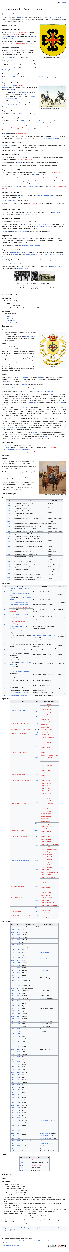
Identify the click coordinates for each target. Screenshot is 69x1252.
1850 (18, 1062)
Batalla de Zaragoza (46, 714)
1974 (5, 260)
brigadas (22, 245)
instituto (14, 181)
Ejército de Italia (44, 952)
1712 (18, 937)
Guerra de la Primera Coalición (19, 803)
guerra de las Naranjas (21, 133)
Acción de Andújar (46, 841)
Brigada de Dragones (42, 183)
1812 (36, 882)
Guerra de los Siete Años (18, 774)
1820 (8, 518)
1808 (7, 447)
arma (5, 427)
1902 (18, 1125)
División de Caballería (20, 231)
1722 (4, 598)
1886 (18, 1102)
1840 (16, 165)
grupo (51, 260)
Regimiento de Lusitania (16, 640)
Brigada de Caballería (46, 1120)
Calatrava (27, 214)
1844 (5, 172)
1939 (5, 212)
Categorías (6, 1228)
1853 (18, 1067)
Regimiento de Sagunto (39, 640)
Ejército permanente (29, 1228)
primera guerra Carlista (26, 159)
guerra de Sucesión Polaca (24, 79)
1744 (36, 746)
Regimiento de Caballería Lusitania (19, 631)
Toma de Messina (45, 724)
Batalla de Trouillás (46, 811)
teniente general (15, 92)
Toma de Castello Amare (47, 722)
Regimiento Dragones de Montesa (19, 671)
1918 (18, 1130)
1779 (18, 985)
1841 (8, 528)
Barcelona (5, 70)
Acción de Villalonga (46, 795)
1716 (18, 945)
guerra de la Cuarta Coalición (30, 138)
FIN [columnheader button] (18, 924)
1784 (18, 988)
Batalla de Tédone (46, 768)
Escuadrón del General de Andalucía (23, 14)
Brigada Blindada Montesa (33, 254)
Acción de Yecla (45, 882)
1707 (8, 506)
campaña (24, 64)
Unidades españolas (55, 1228)
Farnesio (60, 68)
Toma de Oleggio (45, 752)
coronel (11, 145)
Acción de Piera (45, 900)
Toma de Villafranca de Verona (49, 755)
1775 (18, 980)
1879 (18, 1092)
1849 (8, 536)
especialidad (11, 427)
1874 (8, 544)
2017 (39, 266)
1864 (18, 1082)
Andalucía (12, 70)
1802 (18, 1011)
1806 (18, 1016)
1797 (18, 1001)
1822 (18, 1044)
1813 (18, 1029)
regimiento (5, 36)
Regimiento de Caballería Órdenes (18, 43)
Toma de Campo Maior (47, 826)
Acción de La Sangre (46, 788)
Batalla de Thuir (45, 808)
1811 (4, 609)
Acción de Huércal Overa (48, 877)
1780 (36, 780)
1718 (25, 52)
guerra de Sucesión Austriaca (26, 128)
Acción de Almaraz (46, 839)
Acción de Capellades (47, 897)
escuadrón (16, 186)
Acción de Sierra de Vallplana (49, 905)
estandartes (25, 384)
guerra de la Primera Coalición (20, 130)
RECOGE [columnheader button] (44, 586)
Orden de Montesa (29, 336)
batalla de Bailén (51, 447)
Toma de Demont (45, 745)
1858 (18, 1074)
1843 (25, 394)
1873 (36, 911)
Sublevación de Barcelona (48, 918)
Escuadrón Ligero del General (18, 624)
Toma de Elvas (45, 829)
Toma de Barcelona (46, 717)
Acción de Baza (45, 869)
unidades (51, 17)
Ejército (40, 150)
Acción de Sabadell (46, 890)
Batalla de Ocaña (45, 864)
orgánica (15, 260)
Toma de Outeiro (45, 778)
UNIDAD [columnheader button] (29, 500)
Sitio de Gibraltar (45, 780)
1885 (5, 181)
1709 (18, 932)
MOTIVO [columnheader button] (54, 500)
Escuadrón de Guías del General (19, 621)
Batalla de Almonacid (46, 859)
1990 (37, 263)
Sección (8, 320)
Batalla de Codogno (46, 762)
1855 (18, 1072)
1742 (18, 965)
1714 (36, 717)
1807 (36, 836)
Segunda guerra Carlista (17, 897)
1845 (18, 1056)
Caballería (14, 1230)
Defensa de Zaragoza (47, 908)
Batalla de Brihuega (46, 712)
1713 (18, 939)
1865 (8, 541)
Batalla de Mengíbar (46, 852)
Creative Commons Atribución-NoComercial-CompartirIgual (37, 1240)
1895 (5, 186)
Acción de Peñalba (46, 709)
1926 (18, 1133)
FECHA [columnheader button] (9, 500)
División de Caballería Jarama (42, 224)
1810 (36, 869)
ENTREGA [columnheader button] (20, 586)
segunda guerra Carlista (55, 172)
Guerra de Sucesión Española (19, 710)
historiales (15, 254)
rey (26, 121)
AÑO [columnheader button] (36, 701)
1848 (36, 900)
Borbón (55, 68)
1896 (36, 915)
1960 (23, 238)
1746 (36, 764)
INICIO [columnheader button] (13, 924)
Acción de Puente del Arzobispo (49, 844)
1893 (18, 1115)
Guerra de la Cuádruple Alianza (19, 723)
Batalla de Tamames (46, 867)
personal (6, 68)
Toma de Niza (44, 750)
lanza (21, 174)
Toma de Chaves (45, 775)
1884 (18, 1100)
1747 (18, 972)
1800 (18, 1006)
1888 (18, 1107)
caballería (58, 17)
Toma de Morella (45, 887)
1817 (18, 1034)
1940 (18, 421)
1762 (36, 774)
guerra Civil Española (35, 203)
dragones (12, 123)
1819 (18, 1039)
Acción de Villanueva (46, 879)
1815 (18, 1031)
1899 (7, 183)
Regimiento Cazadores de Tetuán (46, 195)
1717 (18, 947)
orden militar (19, 17)
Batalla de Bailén (45, 846)
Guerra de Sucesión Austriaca (19, 752)
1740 (18, 962)
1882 (18, 1097)
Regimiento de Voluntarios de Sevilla (20, 607)
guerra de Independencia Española (49, 138)
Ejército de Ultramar (34, 186)
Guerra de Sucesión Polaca (18, 733)
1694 (24, 94)
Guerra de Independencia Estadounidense (22, 780)
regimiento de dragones (44, 77)
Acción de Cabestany (46, 783)
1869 (18, 1090)
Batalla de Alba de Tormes (48, 857)
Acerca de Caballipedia (7, 1245)
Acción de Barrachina (47, 885)
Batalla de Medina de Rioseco (49, 849)
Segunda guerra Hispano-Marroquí (20, 729)
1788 (21, 1170)
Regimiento (6, 1230)
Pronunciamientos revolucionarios (20, 908)
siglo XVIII (16, 126)
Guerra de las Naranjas (17, 830)
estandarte (42, 377)
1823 (26, 150)
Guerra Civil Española (17, 918)
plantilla (26, 41)
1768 (21, 1167)
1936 (14, 418)
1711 (18, 934)
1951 (5, 231)
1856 (36, 908)
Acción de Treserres (46, 793)
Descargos (16, 1245)
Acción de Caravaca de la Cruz (49, 872)
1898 (18, 1120)
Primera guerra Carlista (17, 886)
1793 (36, 802)
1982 (14, 432)
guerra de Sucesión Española (10, 105)
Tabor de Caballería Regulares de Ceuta (15, 449)
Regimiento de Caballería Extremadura (44, 635)
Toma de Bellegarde (46, 816)
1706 (14, 85)
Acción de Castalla (46, 874)
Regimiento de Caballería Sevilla (19, 604)
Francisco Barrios (36, 1165)
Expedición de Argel (46, 729)
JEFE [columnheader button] (39, 1157)
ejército (30, 61)
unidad (7, 50)
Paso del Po (44, 760)
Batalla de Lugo (45, 862)
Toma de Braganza (46, 773)
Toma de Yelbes (45, 834)
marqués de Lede (7, 63)
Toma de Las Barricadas (47, 747)
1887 (18, 1105)
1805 (18, 1013)
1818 (4, 614)
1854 (18, 1069)
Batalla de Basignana (46, 757)
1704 (6, 19)
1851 (8, 539)
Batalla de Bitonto (45, 732)
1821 (5, 145)
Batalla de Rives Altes (47, 803)
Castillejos (38, 245)
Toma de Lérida (45, 707)
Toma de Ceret (45, 818)
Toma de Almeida (45, 770)
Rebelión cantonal (16, 911)
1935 (5, 200)
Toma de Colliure (45, 821)
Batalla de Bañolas (46, 798)
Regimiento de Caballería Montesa (19, 602)
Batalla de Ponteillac (46, 801)
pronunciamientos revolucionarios (40, 178)
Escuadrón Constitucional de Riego (19, 618)
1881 (18, 1095)
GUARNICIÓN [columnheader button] (30, 924)
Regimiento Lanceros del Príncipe (43, 226)
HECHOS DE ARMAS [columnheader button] (49, 701)
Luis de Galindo (20, 85)
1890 (18, 1110)
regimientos (40, 68)
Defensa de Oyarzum (46, 824)
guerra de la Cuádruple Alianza (36, 126)
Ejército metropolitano (42, 1228)
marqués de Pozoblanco (15, 34)
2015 (24, 266)
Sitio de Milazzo (45, 719)
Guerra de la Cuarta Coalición (19, 836)
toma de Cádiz (35, 452)
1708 (8, 508)
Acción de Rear (45, 790)
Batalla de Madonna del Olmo (49, 742)
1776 (12, 985)
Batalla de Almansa (46, 704)
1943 (23, 224)
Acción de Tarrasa (46, 892)
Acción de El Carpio (46, 854)
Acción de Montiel (46, 910)
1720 (5, 57)
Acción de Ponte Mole (47, 740)
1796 (18, 998)
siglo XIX (15, 178)
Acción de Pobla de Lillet (47, 902)
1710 (36, 712)
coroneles (31, 105)
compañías (11, 89)
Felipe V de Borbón (23, 32)
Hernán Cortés (29, 245)
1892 (18, 1112)
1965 (11, 19)
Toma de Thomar (45, 836)
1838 (5, 157)
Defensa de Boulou (46, 813)
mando (10, 57)
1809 (36, 860)
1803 (26, 136)
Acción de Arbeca (45, 895)
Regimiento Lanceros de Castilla (19, 614)
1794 (36, 824)
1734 (36, 732)
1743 (18, 967)
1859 (18, 1077)
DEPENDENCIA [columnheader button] (48, 924)
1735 (13, 77)
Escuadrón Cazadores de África (18, 695)
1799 (18, 1003)
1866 (18, 1087)
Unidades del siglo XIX (16, 1228)
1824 (19, 391)
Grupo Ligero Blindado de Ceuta (18, 252)
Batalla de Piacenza (46, 765)
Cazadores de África (21, 268)
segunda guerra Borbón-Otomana (55, 126)
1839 (8, 523)
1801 (5, 133)
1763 (4, 604)
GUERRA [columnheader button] (22, 701)
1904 (18, 1128)
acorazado (30, 260)
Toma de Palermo (45, 727)
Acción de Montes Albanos (48, 737)
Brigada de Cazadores (46, 1138)
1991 (4, 692)
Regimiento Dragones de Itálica (45, 123)
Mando (8, 316)
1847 (8, 534)
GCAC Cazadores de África (11, 322)
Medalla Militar (14, 452)
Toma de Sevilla (45, 913)
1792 (18, 990)
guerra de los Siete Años (42, 128)
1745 (36, 757)
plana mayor (8, 263)
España (22, 214)
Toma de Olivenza (46, 831)
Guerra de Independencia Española (20, 860)
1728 (14, 384)
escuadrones (21, 157)
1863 (18, 1079)
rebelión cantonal (58, 178)
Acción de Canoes (46, 785)
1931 (17, 195)
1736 (18, 960)
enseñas (50, 394)
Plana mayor (9, 318)
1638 (17, 377)
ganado (13, 68)
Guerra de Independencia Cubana (20, 915)
